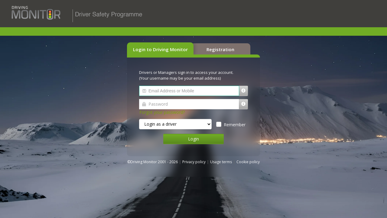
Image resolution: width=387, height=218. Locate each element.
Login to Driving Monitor (160, 49)
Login (193, 139)
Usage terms (221, 161)
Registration (220, 49)
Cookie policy (248, 161)
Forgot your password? (162, 112)
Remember (233, 124)
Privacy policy (194, 161)
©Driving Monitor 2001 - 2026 (153, 161)
